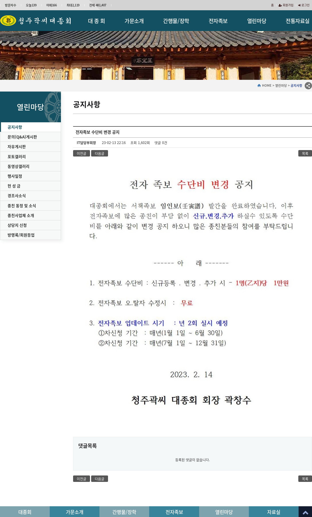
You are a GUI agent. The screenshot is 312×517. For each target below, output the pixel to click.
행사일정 (15, 176)
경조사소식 (17, 195)
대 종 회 (96, 21)
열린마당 (256, 21)
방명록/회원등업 (21, 235)
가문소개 (134, 21)
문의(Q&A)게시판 (22, 137)
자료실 (273, 473)
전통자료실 (298, 21)
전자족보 (218, 21)
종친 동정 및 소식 (22, 205)
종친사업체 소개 (21, 215)
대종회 (24, 473)
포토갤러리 (17, 156)
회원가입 (286, 5)
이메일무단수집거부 (120, 488)
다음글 (99, 153)
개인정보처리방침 (89, 488)
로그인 (304, 5)
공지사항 (15, 127)
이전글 (81, 153)
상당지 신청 (17, 225)
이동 (304, 490)
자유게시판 (17, 146)
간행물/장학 (176, 21)
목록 (305, 153)
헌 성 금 (14, 186)
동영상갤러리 (18, 166)
